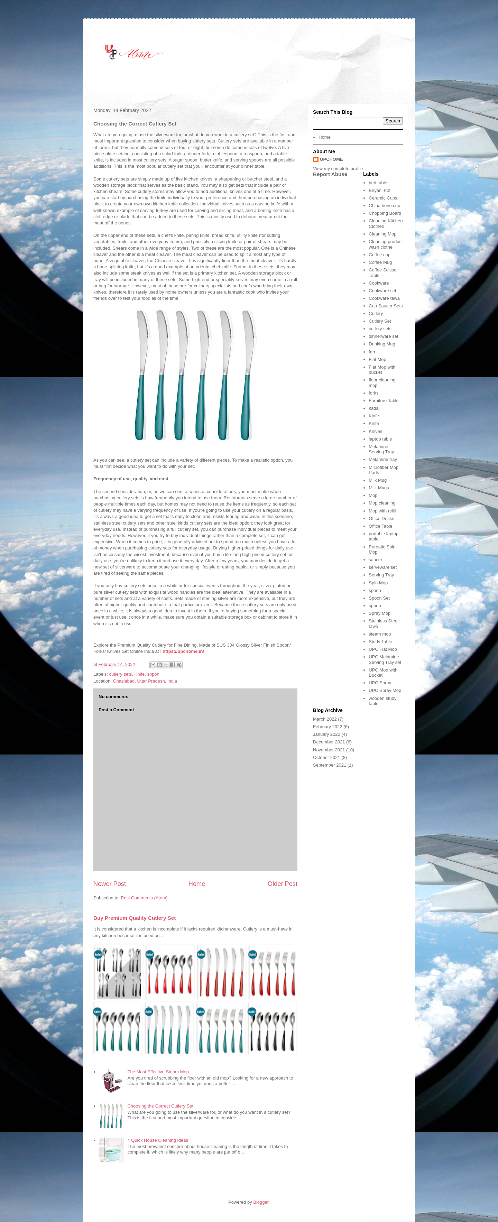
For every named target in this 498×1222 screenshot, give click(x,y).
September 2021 (329, 765)
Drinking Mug (382, 343)
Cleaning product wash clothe (386, 244)
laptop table (380, 439)
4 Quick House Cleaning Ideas (157, 1140)
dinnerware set (383, 336)
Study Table (380, 641)
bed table (378, 182)
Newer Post (109, 883)
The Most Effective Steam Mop (158, 1071)
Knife (140, 674)
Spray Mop (379, 613)
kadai (374, 408)
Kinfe (374, 415)
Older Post (282, 883)
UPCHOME (331, 159)
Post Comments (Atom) (144, 897)
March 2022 (325, 719)
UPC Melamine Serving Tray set (385, 659)
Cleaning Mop (382, 234)
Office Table (380, 526)
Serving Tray (381, 574)
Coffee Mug (380, 262)
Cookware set (382, 290)
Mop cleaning (382, 503)
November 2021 (329, 749)
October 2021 (326, 757)
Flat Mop (377, 359)
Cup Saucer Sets (386, 305)
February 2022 (327, 726)
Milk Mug (378, 480)
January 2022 (326, 734)
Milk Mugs (379, 487)
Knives (375, 431)
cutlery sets (120, 674)
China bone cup (384, 205)
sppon (153, 674)
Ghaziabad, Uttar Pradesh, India (145, 681)
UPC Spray (380, 682)
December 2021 (329, 741)
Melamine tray (383, 459)
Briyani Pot (379, 190)
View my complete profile (338, 168)
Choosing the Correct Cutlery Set (160, 1106)
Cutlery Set (380, 321)
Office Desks (381, 518)
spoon (375, 590)
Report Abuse (330, 174)
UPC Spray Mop (385, 690)
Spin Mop (378, 582)
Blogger (260, 1202)
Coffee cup (379, 254)
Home (196, 883)
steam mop (380, 634)
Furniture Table (383, 400)
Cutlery (376, 313)
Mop (373, 495)
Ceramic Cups (383, 198)
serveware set (383, 567)
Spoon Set (379, 598)
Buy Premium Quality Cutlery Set (134, 918)
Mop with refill (382, 510)
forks (373, 393)
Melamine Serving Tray (381, 449)
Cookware (379, 283)
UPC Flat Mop (383, 649)
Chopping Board (385, 213)
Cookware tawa (384, 298)
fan (372, 351)
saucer (375, 559)
